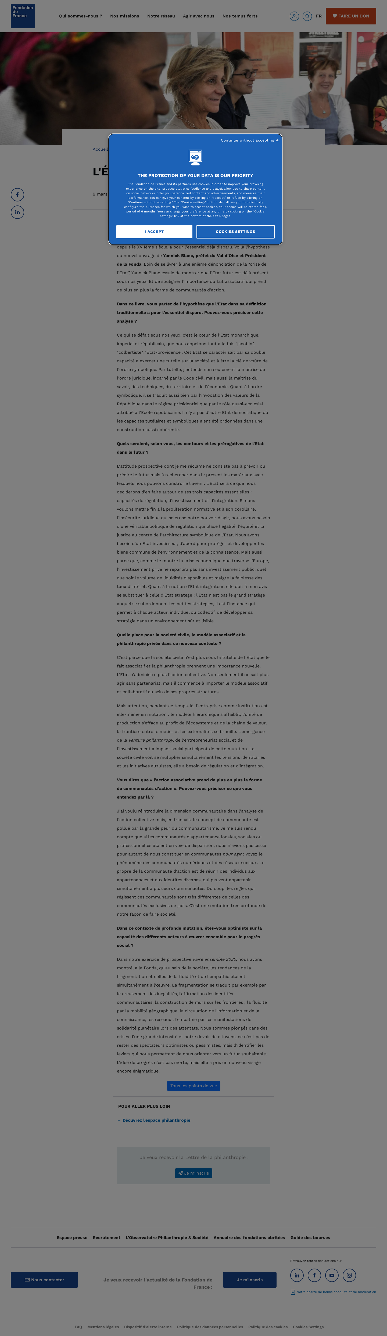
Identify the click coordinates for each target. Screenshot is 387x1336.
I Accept (154, 231)
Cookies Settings (235, 231)
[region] (195, 189)
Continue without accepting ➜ (250, 140)
